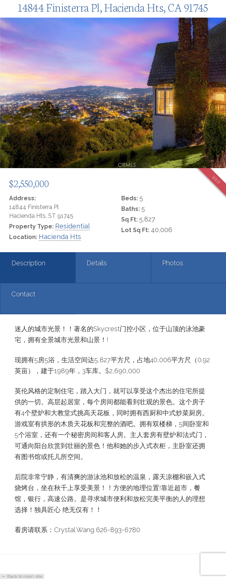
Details (97, 263)
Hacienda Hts (60, 236)
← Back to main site (22, 576)
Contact (23, 294)
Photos (172, 263)
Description (28, 263)
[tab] (37, 267)
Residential (72, 226)
